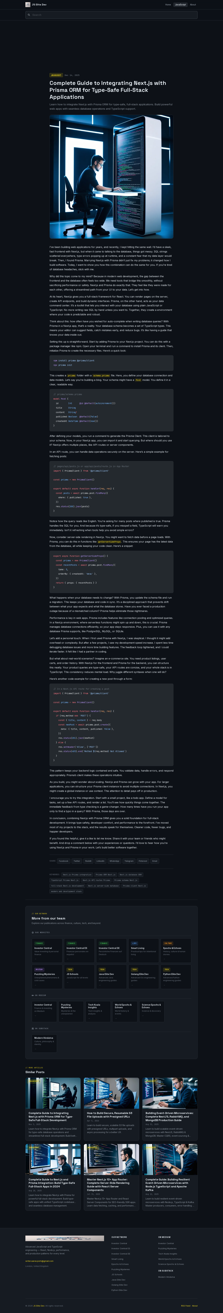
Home (168, 4)
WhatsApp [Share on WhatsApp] (114, 861)
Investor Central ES (121, 1248)
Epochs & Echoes (120, 1264)
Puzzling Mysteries (121, 1269)
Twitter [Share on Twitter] (77, 861)
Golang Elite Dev (119, 1285)
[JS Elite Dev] (35, 4)
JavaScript (180, 4)
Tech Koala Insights (167, 1253)
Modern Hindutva (166, 1277)
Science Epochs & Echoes (171, 1264)
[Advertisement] (111, 43)
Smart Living (117, 1259)
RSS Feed (185, 1306)
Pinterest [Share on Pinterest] (143, 861)
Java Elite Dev (118, 1279)
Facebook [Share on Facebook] (63, 861)
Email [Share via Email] (154, 861)
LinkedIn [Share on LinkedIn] (100, 861)
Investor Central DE (121, 1253)
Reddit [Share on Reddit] (88, 861)
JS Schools (117, 1274)
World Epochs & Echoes (170, 1259)
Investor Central (119, 1243)
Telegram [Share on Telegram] (129, 861)
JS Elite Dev (38, 1306)
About (193, 4)
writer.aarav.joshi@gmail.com (39, 1261)
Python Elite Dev (119, 1290)
